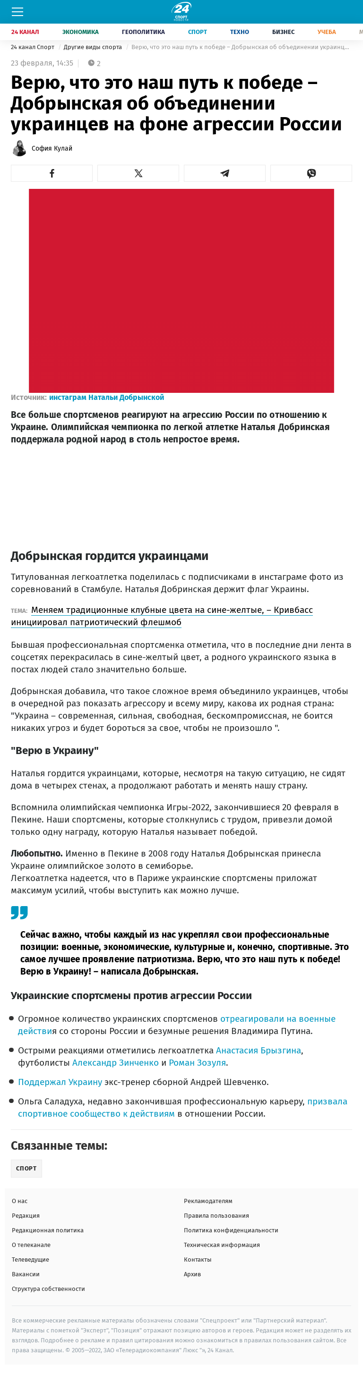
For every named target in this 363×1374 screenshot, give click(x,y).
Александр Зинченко (115, 1062)
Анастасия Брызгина (258, 1050)
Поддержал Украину (60, 1082)
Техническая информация (222, 1244)
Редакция (26, 1215)
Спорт (197, 31)
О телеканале (31, 1244)
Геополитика (143, 31)
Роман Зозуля (197, 1062)
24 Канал (25, 31)
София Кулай (52, 148)
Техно (239, 31)
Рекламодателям (208, 1200)
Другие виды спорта (93, 47)
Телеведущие (30, 1259)
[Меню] (17, 12)
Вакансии (26, 1274)
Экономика (80, 31)
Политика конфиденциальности (231, 1230)
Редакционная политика (48, 1230)
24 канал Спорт (33, 47)
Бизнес (283, 31)
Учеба (327, 31)
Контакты (198, 1259)
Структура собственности (48, 1288)
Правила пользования (216, 1215)
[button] (52, 173)
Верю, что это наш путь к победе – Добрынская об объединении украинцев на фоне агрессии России (241, 47)
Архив (192, 1274)
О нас (19, 1200)
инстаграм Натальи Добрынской (106, 397)
